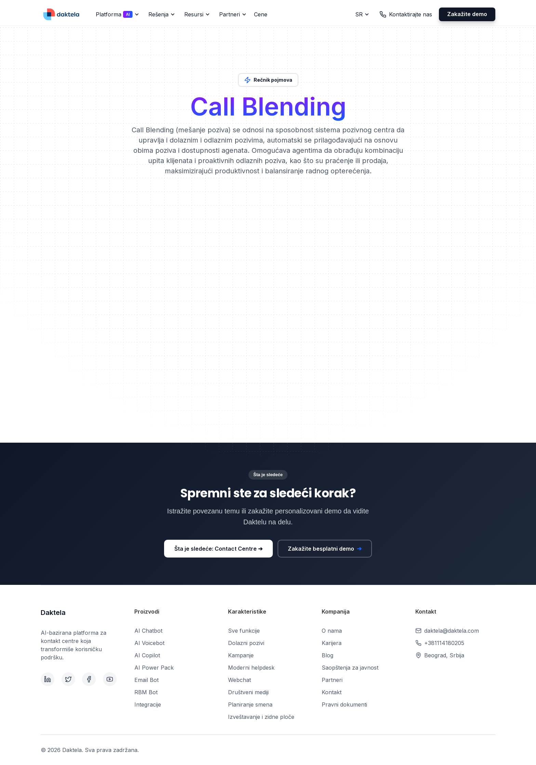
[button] (116, 14)
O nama (332, 630)
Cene (260, 14)
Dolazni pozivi (246, 643)
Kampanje (241, 655)
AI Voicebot (149, 643)
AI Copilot (147, 655)
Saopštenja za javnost (350, 667)
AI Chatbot (148, 630)
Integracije (147, 704)
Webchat (239, 679)
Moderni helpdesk (251, 667)
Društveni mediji (248, 692)
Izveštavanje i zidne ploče (261, 716)
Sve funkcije (244, 630)
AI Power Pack (154, 667)
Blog (327, 655)
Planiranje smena (250, 704)
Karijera (331, 643)
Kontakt (331, 692)
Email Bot (146, 679)
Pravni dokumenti (344, 704)
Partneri (332, 679)
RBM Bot (146, 692)
